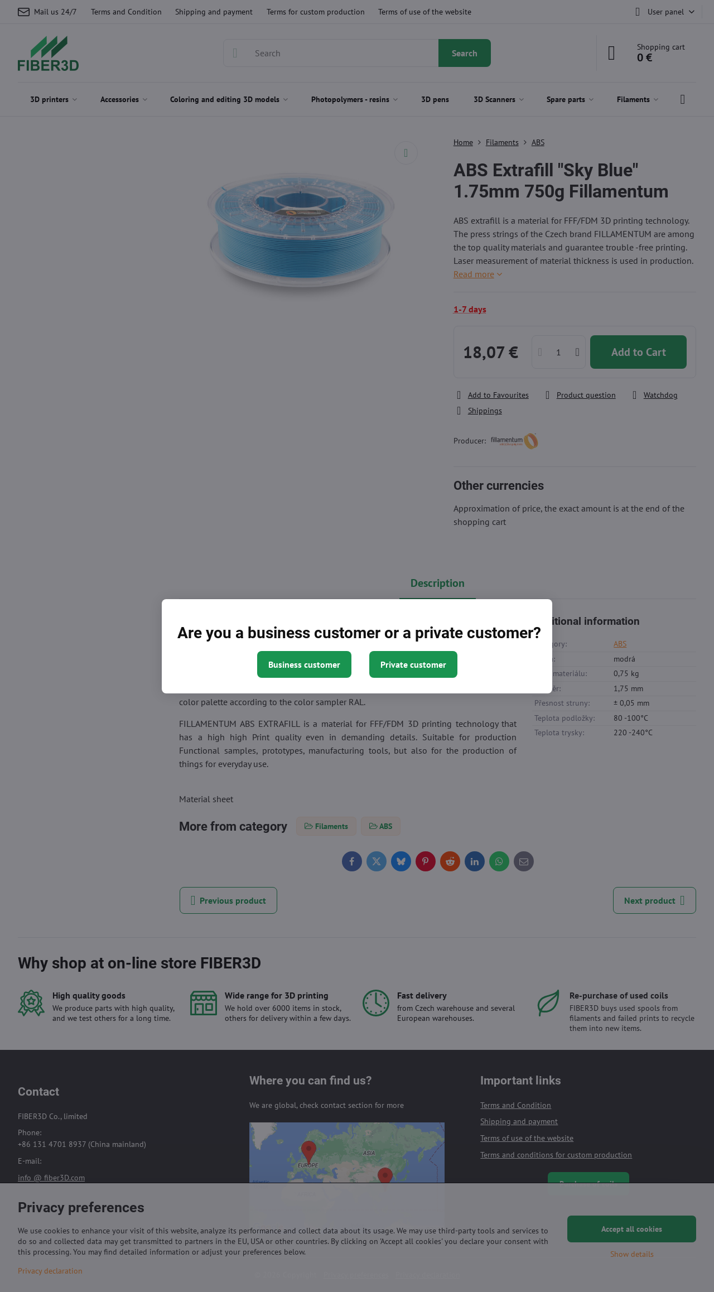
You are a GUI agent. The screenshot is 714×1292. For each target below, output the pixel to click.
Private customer (413, 664)
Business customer (304, 664)
